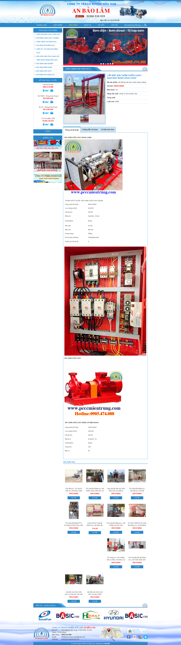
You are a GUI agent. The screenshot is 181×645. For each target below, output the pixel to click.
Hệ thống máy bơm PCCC (45, 75)
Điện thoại (55, 635)
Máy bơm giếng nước (44, 67)
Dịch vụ (87, 25)
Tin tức (101, 25)
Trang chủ (42, 25)
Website (55, 639)
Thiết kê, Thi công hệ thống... (47, 181)
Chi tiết (73, 498)
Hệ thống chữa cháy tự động (47, 38)
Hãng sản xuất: (113, 94)
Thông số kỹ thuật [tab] (72, 130)
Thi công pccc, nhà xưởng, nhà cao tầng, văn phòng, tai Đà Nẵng (116, 560)
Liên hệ (114, 25)
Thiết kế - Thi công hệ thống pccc (47, 51)
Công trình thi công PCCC (46, 42)
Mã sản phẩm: (112, 82)
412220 (145, 632)
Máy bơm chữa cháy (44, 71)
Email (54, 637)
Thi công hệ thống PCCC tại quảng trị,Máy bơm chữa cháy (73, 525)
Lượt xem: (111, 101)
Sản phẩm (73, 25)
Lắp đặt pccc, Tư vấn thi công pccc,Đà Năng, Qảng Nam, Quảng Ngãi (73, 491)
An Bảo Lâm (89, 628)
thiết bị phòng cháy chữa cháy (48, 34)
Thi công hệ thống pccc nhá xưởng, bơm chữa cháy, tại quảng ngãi (95, 491)
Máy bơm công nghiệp (44, 63)
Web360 (107, 643)
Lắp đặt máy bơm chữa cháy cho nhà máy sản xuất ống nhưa (74, 594)
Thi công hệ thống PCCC (45, 45)
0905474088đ (73, 493)
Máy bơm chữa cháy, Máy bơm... (47, 158)
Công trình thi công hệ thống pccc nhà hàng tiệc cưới (95, 525)
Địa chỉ (54, 630)
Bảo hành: (111, 90)
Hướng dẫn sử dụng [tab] (90, 129)
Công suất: (111, 98)
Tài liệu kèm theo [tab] (107, 129)
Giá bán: (110, 86)
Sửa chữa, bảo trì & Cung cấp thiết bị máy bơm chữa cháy (47, 58)
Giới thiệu (57, 25)
